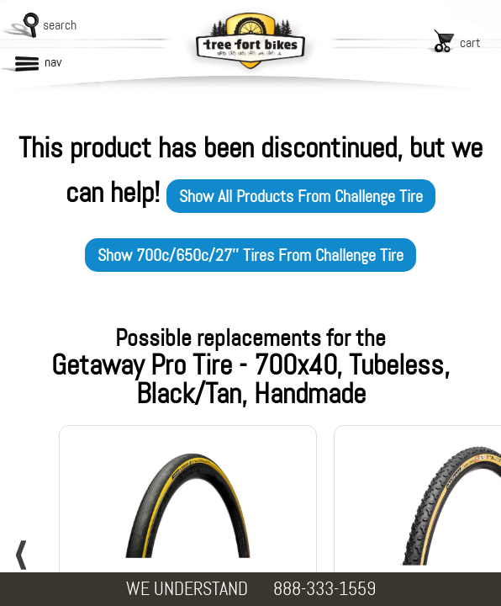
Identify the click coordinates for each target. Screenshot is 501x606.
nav (53, 62)
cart (470, 42)
